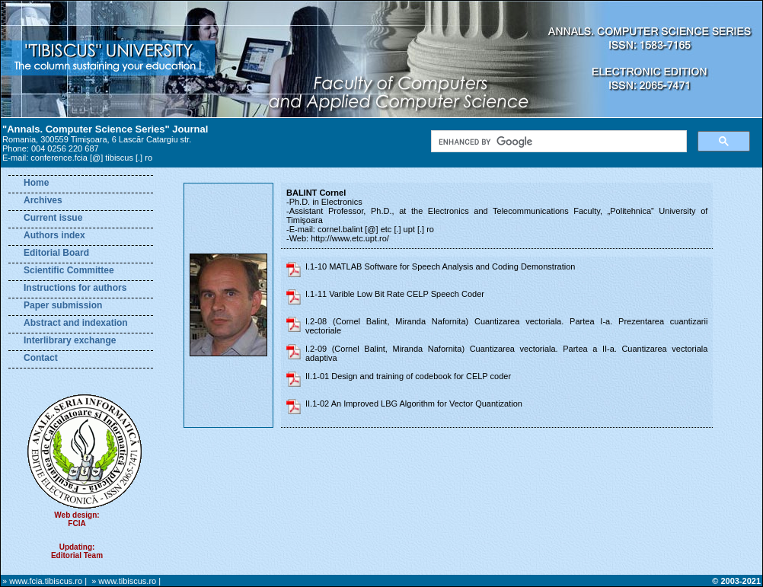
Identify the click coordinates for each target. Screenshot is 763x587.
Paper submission (63, 305)
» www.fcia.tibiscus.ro (42, 580)
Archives (43, 200)
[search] (557, 141)
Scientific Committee (69, 270)
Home (36, 182)
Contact (41, 358)
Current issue (53, 217)
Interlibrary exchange (70, 340)
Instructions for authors (75, 287)
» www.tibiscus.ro (123, 580)
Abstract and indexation (76, 322)
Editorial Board (56, 252)
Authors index (54, 235)
